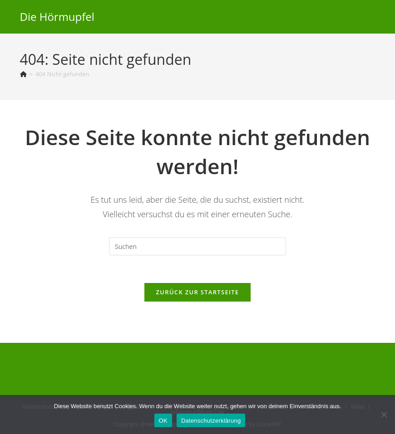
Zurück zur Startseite (197, 292)
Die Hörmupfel (57, 16)
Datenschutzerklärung (211, 420)
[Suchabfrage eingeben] (197, 246)
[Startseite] (23, 74)
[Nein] (383, 414)
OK (163, 420)
